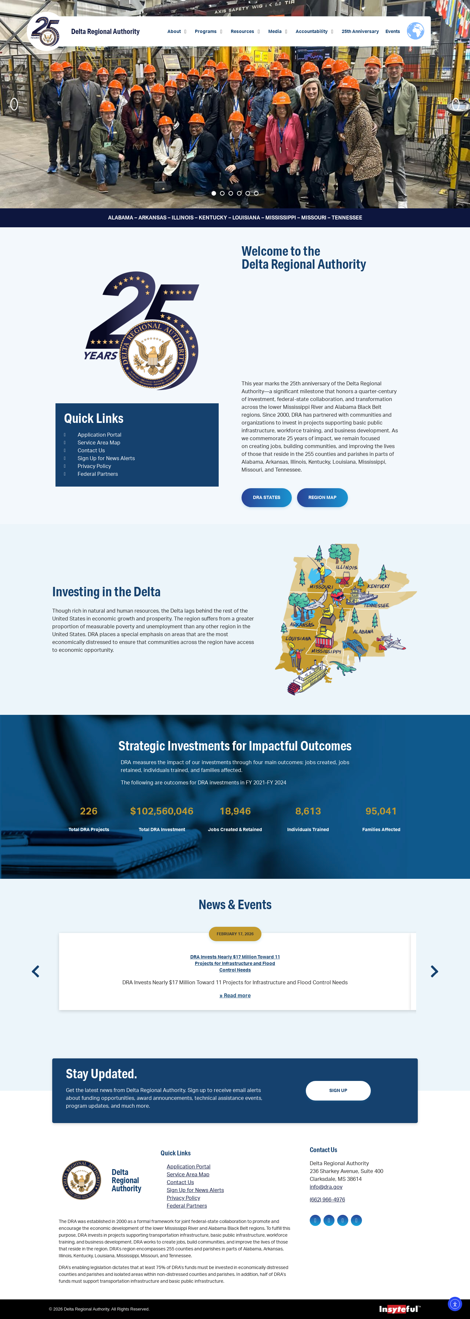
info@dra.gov (326, 1187)
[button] (178, 32)
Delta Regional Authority (105, 31)
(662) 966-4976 (327, 1199)
